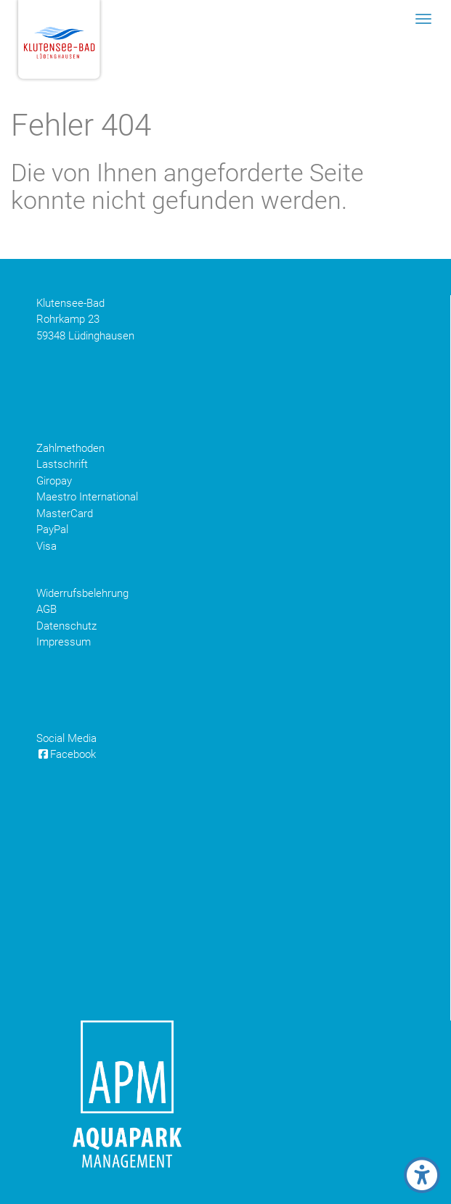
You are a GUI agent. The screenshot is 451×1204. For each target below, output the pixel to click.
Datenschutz (66, 625)
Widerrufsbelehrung (82, 593)
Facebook (66, 754)
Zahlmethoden (70, 448)
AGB (46, 609)
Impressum (63, 641)
